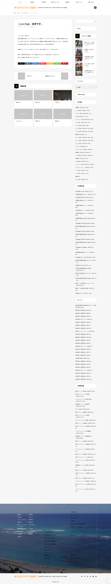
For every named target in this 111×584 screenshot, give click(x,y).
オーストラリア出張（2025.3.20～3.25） (84, 119)
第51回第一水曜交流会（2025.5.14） (83, 361)
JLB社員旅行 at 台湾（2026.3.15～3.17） (84, 191)
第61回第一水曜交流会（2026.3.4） (83, 316)
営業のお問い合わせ (21, 528)
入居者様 (31, 528)
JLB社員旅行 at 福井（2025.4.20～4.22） (84, 197)
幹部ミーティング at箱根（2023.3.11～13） (85, 478)
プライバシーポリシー (22, 519)
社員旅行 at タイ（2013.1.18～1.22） (83, 293)
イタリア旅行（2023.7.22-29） (82, 125)
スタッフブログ (26, 26)
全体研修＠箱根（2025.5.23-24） (82, 358)
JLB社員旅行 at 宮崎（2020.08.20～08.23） (85, 231)
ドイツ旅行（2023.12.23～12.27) (82, 122)
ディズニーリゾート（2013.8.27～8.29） (84, 167)
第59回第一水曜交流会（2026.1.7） (83, 325)
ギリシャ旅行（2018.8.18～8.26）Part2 (84, 137)
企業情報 (32, 2)
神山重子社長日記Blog (50, 532)
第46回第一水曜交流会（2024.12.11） (83, 379)
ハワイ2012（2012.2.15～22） (82, 170)
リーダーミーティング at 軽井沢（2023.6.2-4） (85, 481)
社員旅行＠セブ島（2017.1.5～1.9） (83, 265)
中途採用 (19, 536)
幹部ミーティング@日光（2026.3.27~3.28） (85, 391)
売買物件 (19, 514)
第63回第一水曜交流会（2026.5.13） (83, 310)
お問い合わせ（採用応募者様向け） (79, 524)
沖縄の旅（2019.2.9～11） (81, 134)
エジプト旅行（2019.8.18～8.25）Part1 (84, 131)
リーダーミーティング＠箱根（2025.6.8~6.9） (85, 420)
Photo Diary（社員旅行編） (51, 544)
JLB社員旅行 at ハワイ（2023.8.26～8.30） (85, 210)
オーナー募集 (32, 531)
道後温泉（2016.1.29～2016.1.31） (83, 152)
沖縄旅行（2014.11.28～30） (81, 158)
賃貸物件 (31, 514)
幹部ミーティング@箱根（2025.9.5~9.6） (84, 412)
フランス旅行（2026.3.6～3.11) (82, 110)
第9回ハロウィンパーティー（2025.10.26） (85, 331)
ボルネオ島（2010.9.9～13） (81, 179)
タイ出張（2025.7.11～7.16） (82, 116)
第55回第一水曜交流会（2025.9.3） (83, 340)
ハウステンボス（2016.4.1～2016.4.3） (84, 149)
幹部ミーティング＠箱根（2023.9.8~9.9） (84, 470)
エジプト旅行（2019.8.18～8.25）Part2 (84, 128)
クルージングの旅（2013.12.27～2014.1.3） (85, 164)
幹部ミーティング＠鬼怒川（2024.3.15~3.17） (85, 454)
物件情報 (44, 2)
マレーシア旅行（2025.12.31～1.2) (83, 113)
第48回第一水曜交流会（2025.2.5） (83, 373)
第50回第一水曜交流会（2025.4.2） (83, 364)
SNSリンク (31, 517)
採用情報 (19, 522)
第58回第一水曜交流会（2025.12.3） (83, 328)
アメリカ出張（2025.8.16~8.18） (82, 409)
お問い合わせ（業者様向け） (77, 527)
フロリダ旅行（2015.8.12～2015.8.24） (84, 155)
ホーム (20, 2)
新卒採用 (19, 517)
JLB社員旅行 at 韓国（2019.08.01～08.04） (85, 239)
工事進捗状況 (74, 512)
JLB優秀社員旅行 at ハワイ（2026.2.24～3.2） (85, 194)
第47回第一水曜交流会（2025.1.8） (83, 376)
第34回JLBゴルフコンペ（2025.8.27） (84, 346)
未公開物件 (19, 534)
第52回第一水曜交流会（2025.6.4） (83, 355)
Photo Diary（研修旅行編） (51, 541)
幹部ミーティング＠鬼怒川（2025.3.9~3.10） (85, 423)
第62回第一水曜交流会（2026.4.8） (83, 313)
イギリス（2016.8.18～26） (81, 146)
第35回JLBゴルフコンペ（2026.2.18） (84, 319)
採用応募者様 (20, 531)
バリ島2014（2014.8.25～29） (82, 161)
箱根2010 (77, 176)
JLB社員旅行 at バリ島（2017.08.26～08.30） (85, 257)
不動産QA (67, 2)
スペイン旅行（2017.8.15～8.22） (83, 143)
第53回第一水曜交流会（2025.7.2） (83, 352)
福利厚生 (31, 534)
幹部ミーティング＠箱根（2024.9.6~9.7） (84, 441)
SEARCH (95, 7)
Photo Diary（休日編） (50, 538)
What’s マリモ (79, 2)
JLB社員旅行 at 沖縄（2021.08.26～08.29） (85, 223)
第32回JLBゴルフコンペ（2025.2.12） (84, 370)
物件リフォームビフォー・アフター (22, 525)
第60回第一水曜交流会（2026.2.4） (83, 322)
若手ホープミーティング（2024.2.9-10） (84, 457)
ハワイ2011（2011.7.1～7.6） (82, 173)
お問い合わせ (91, 2)
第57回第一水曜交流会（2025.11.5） (83, 334)
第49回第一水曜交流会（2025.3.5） (83, 367)
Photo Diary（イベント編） (51, 535)
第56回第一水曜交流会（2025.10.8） (83, 337)
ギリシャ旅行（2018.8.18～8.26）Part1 (84, 140)
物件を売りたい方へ (55, 2)
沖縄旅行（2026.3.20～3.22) (81, 107)
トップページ (74, 532)
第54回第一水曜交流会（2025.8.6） (83, 349)
